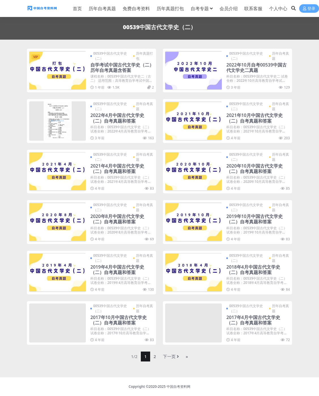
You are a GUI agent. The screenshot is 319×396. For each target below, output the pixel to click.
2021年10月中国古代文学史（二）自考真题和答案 (254, 118)
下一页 (171, 356)
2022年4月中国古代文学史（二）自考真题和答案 (117, 118)
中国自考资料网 (178, 386)
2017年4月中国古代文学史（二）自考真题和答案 (253, 320)
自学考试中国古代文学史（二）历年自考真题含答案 (122, 67)
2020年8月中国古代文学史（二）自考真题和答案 (117, 219)
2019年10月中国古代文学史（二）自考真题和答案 (254, 219)
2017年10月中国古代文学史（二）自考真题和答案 (118, 320)
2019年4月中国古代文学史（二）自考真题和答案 (117, 269)
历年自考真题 (280, 56)
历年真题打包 (144, 56)
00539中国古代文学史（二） (110, 56)
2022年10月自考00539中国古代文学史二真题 (256, 67)
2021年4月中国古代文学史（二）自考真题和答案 (117, 168)
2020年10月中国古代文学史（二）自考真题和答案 (254, 168)
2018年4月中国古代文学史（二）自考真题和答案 (253, 269)
